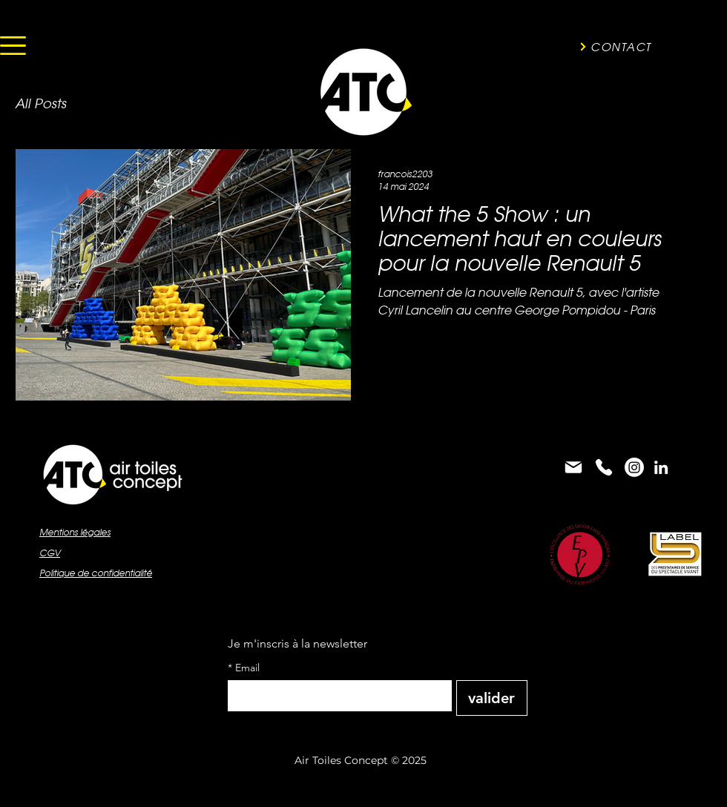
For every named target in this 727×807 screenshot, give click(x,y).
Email (244, 668)
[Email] (335, 696)
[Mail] (573, 467)
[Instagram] (634, 467)
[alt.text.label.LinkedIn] (661, 467)
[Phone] (603, 467)
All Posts (40, 103)
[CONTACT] (615, 47)
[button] (13, 45)
